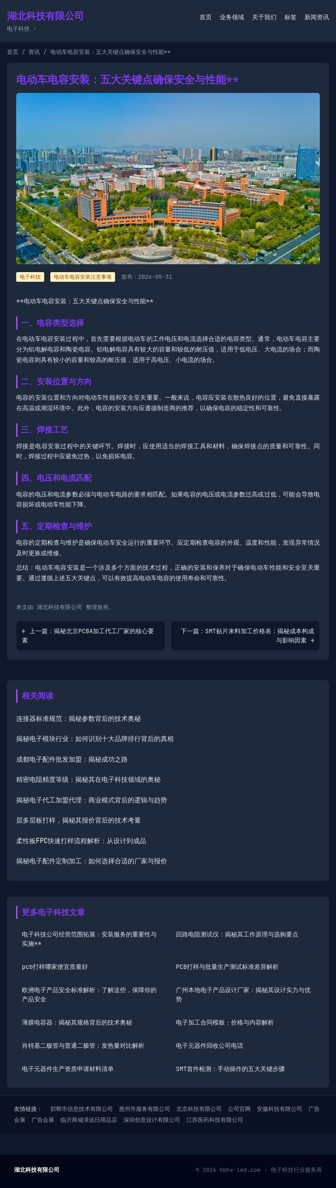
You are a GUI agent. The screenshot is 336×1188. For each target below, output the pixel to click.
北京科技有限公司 (199, 1109)
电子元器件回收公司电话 (209, 1046)
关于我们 (264, 17)
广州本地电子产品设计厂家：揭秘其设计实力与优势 (243, 994)
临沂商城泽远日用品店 (88, 1120)
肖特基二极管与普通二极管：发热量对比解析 (83, 1046)
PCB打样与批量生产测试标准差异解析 (227, 967)
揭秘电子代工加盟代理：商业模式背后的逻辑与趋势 (91, 800)
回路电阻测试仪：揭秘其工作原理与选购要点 (237, 934)
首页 (206, 17)
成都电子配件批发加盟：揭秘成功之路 (72, 759)
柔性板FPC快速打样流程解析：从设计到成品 (81, 841)
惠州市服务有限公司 (144, 1109)
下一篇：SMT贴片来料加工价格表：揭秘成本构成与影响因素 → (247, 635)
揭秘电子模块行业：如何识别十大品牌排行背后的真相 (95, 738)
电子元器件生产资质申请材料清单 (68, 1069)
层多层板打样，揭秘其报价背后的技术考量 (78, 820)
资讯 (34, 52)
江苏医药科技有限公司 (214, 1120)
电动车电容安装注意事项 (83, 276)
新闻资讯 (316, 17)
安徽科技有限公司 (279, 1109)
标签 (290, 17)
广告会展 (43, 1120)
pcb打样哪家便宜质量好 (55, 967)
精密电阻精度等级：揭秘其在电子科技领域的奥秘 (88, 779)
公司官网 (239, 1109)
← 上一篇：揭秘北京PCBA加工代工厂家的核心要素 (88, 635)
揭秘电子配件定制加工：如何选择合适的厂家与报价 (91, 861)
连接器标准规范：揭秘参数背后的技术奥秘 (78, 718)
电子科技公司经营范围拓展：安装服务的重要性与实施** (89, 938)
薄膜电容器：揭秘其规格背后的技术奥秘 (77, 1022)
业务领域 (232, 17)
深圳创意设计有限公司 (151, 1120)
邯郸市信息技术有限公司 (81, 1109)
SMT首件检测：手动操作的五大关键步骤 (230, 1069)
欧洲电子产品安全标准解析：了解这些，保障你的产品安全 (89, 994)
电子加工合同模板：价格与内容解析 (225, 1022)
